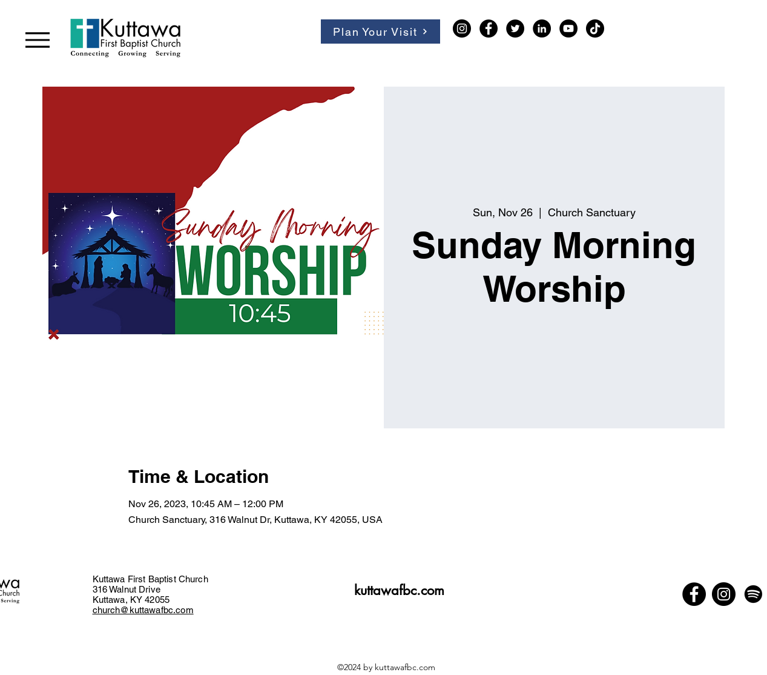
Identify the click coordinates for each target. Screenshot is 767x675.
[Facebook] (488, 28)
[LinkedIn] (542, 28)
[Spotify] (753, 594)
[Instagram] (462, 28)
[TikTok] (595, 28)
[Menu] (37, 39)
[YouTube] (568, 28)
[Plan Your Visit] (380, 31)
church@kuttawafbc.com (143, 610)
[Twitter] (515, 28)
